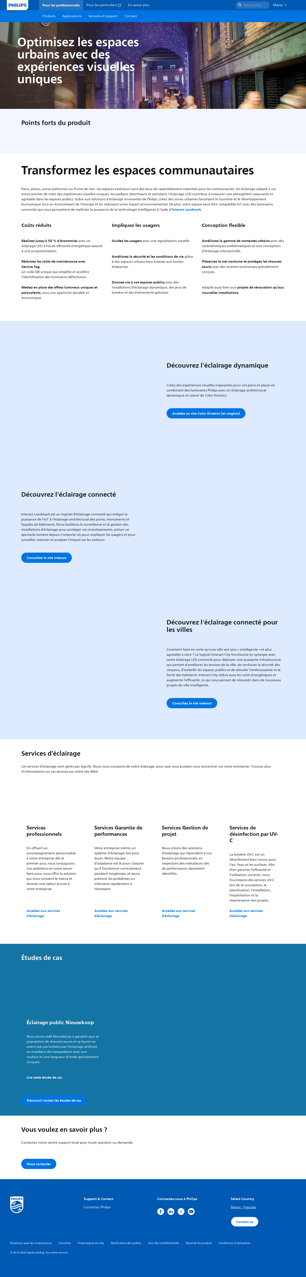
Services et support (103, 16)
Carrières (65, 1243)
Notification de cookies (126, 1243)
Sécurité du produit (199, 1243)
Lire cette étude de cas (44, 1077)
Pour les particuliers (103, 5)
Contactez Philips (97, 1207)
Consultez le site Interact (46, 558)
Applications (72, 16)
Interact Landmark (186, 209)
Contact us (244, 1222)
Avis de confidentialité (163, 1243)
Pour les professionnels (61, 5)
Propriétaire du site (91, 1243)
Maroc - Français (243, 1207)
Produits (48, 16)
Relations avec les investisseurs (31, 1243)
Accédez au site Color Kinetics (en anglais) (206, 413)
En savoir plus (138, 5)
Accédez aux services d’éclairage (43, 913)
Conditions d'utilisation (234, 1243)
